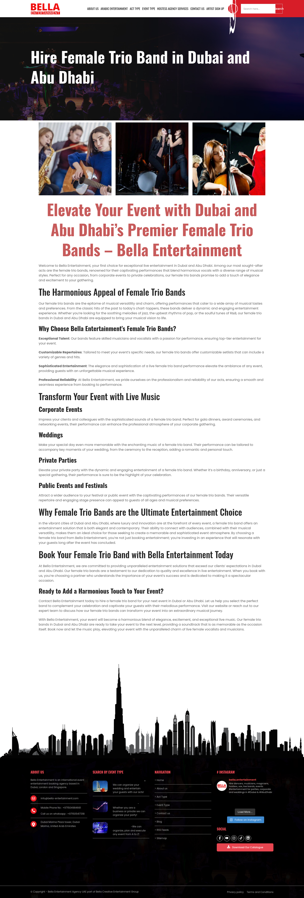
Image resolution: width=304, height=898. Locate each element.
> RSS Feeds (162, 830)
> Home (159, 780)
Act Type (135, 8)
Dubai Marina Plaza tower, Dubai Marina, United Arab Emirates (60, 824)
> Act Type (161, 796)
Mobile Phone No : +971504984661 (61, 807)
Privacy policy (235, 892)
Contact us (197, 8)
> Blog (158, 821)
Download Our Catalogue (245, 847)
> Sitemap (161, 838)
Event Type (148, 8)
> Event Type (162, 805)
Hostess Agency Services (172, 8)
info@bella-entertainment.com (60, 798)
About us (93, 8)
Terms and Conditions (260, 892)
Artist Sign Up (215, 8)
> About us (161, 788)
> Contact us (162, 813)
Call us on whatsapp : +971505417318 (63, 813)
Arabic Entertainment (114, 8)
